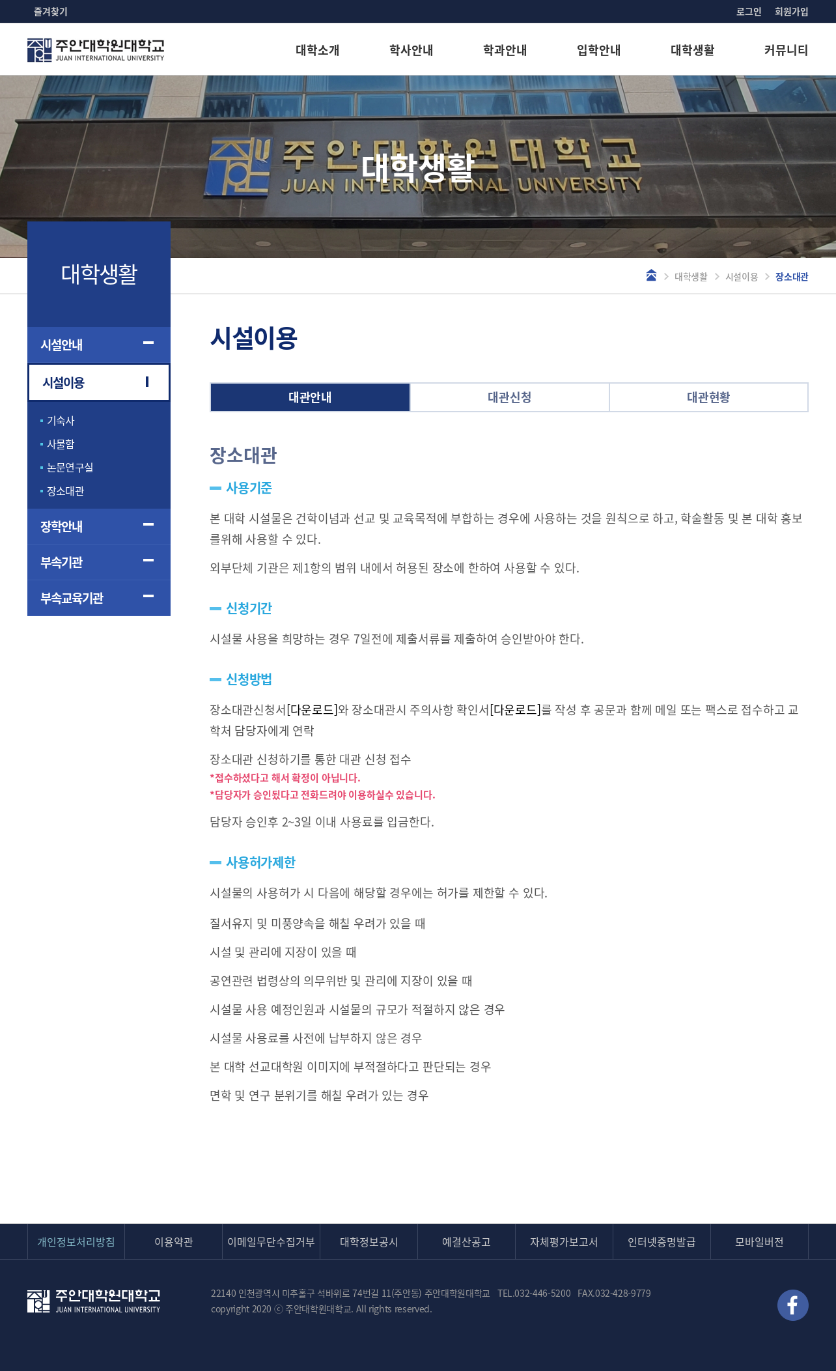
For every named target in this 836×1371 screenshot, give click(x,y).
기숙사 (61, 420)
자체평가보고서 (564, 1241)
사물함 (61, 443)
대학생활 (693, 50)
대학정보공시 (369, 1241)
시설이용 (742, 276)
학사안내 (411, 50)
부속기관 (61, 562)
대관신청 (509, 397)
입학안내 (599, 50)
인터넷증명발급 (662, 1241)
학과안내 (505, 50)
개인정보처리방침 (76, 1241)
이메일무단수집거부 (271, 1241)
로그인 (749, 11)
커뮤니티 (786, 50)
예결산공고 (466, 1241)
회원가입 (792, 11)
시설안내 (61, 344)
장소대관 (65, 490)
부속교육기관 (71, 598)
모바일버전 (759, 1241)
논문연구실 (70, 467)
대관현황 (709, 397)
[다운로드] (312, 709)
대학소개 (318, 50)
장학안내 (61, 526)
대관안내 (310, 397)
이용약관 (173, 1241)
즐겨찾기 (51, 11)
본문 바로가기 (0, 0)
